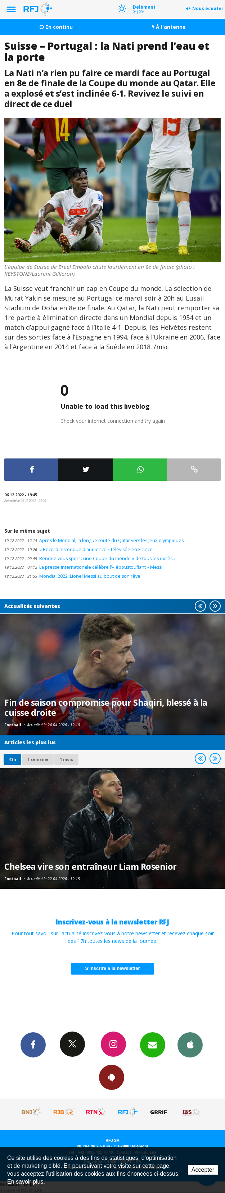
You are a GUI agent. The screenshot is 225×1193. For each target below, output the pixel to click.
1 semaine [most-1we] (37, 759)
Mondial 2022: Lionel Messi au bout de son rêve (72, 576)
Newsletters (152, 1044)
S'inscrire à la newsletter (112, 968)
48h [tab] (12, 759)
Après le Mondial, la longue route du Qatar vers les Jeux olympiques (94, 540)
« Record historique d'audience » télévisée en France (78, 549)
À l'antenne (169, 26)
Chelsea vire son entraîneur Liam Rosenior (90, 866)
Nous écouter (208, 8)
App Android (111, 1077)
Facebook (33, 1044)
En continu (56, 26)
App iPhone (190, 1044)
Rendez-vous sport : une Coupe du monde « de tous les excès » (90, 558)
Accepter (203, 1170)
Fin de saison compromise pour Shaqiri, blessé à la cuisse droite (105, 707)
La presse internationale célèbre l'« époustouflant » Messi (83, 567)
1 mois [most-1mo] (66, 759)
